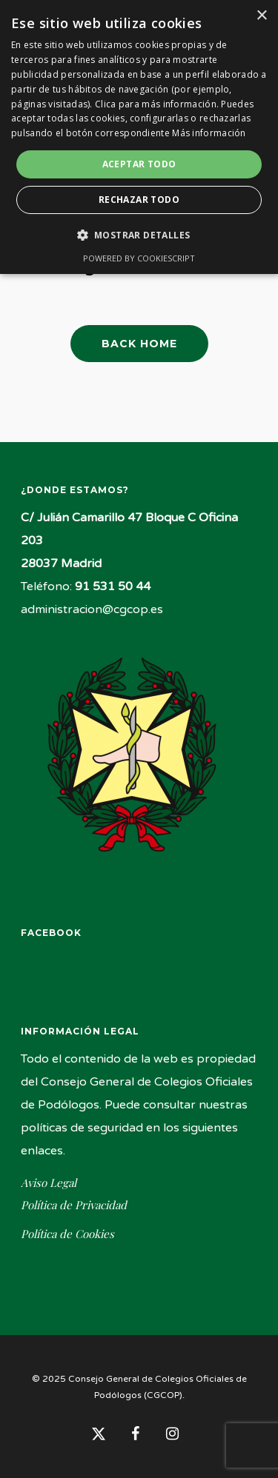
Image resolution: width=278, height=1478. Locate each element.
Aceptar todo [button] (139, 164)
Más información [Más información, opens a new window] (209, 133)
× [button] (261, 15)
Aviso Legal (48, 1182)
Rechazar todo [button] (139, 199)
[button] (139, 235)
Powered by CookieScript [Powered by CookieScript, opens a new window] (139, 258)
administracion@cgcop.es (92, 609)
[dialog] (139, 137)
